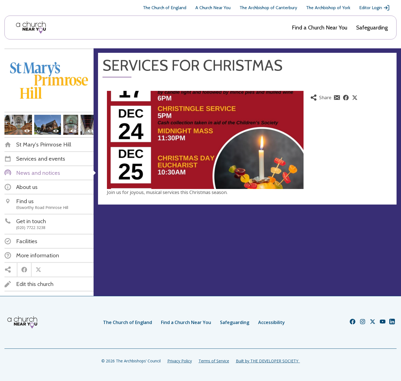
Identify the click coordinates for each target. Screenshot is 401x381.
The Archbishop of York (328, 7)
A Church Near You (213, 7)
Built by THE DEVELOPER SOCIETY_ (268, 360)
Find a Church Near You (319, 27)
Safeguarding (372, 27)
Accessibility (271, 322)
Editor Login (374, 7)
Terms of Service (214, 360)
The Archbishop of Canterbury (268, 7)
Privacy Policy (179, 360)
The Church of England (164, 7)
